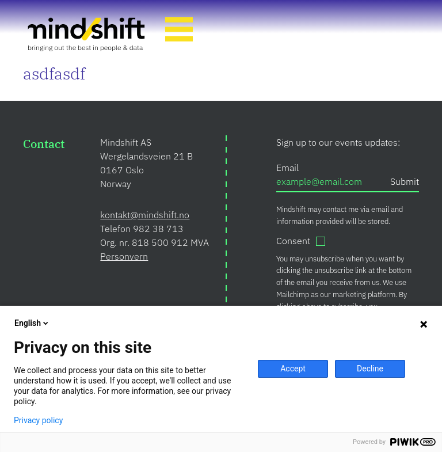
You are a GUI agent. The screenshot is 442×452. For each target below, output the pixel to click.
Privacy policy (38, 420)
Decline (370, 368)
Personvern (124, 256)
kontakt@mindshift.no (144, 215)
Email (287, 167)
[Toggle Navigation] (179, 31)
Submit (404, 181)
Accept (293, 368)
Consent (293, 240)
